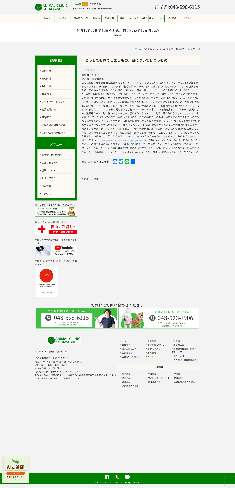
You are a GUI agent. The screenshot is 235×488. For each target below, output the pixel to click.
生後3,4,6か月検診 (130, 356)
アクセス (188, 18)
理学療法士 (178, 344)
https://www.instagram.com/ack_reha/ (120, 140)
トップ (47, 18)
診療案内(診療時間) (51, 155)
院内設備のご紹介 (130, 385)
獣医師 (176, 340)
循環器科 (45, 86)
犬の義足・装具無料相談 (184, 359)
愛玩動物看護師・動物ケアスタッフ (184, 350)
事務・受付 (178, 355)
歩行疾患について (155, 344)
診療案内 (78, 18)
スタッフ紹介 (48, 178)
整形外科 (45, 78)
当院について (48, 170)
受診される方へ (93, 18)
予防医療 (151, 340)
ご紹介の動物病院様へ (52, 132)
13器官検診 (127, 352)
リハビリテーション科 (52, 101)
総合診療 (45, 70)
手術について (153, 348)
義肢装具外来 (48, 109)
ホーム (138, 48)
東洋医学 (45, 117)
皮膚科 (180, 373)
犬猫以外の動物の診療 (52, 125)
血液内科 (45, 94)
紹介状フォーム (156, 18)
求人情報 (172, 18)
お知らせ (62, 18)
